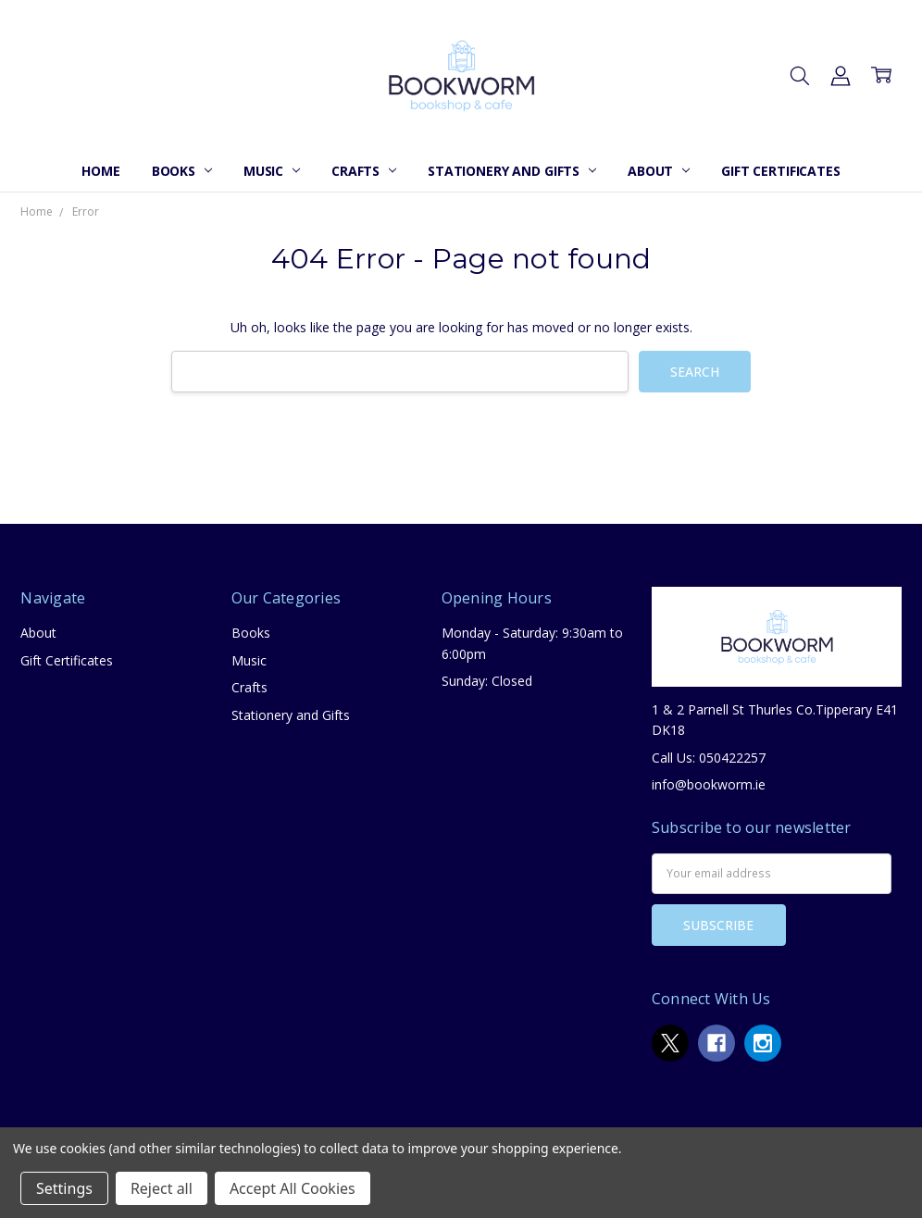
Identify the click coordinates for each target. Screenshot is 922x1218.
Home (100, 171)
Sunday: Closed (487, 681)
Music (271, 171)
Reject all (162, 1188)
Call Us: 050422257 (709, 757)
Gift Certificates (781, 171)
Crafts (363, 171)
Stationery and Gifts (512, 171)
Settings (64, 1188)
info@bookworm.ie (709, 784)
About (659, 171)
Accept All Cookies (292, 1188)
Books (182, 171)
